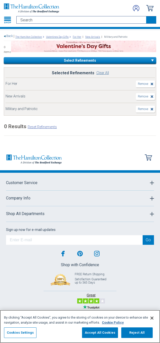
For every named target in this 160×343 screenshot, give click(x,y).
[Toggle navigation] (7, 20)
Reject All (137, 332)
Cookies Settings (20, 332)
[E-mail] (74, 240)
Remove (143, 84)
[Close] (151, 318)
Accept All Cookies (100, 332)
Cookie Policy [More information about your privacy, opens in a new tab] (113, 322)
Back (9, 36)
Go (148, 239)
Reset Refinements (42, 127)
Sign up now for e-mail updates (31, 229)
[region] (80, 326)
